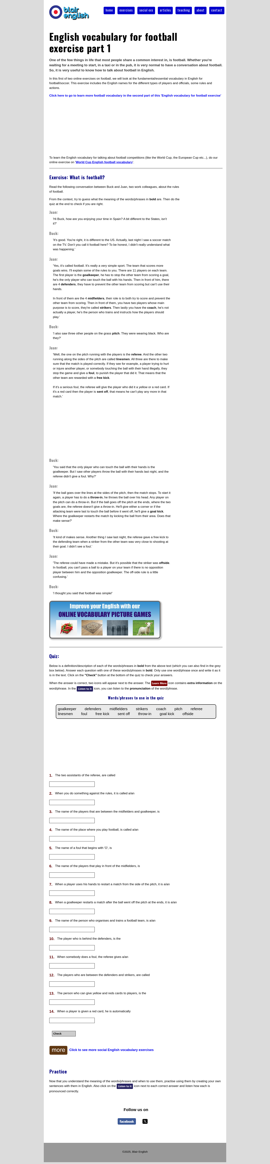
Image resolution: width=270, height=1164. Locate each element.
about (200, 10)
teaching (184, 10)
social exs (146, 10)
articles (165, 10)
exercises (126, 10)
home (109, 10)
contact (216, 10)
